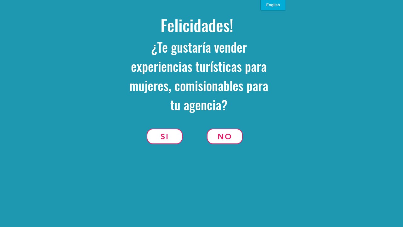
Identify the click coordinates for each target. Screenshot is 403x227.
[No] (225, 136)
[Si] (165, 136)
